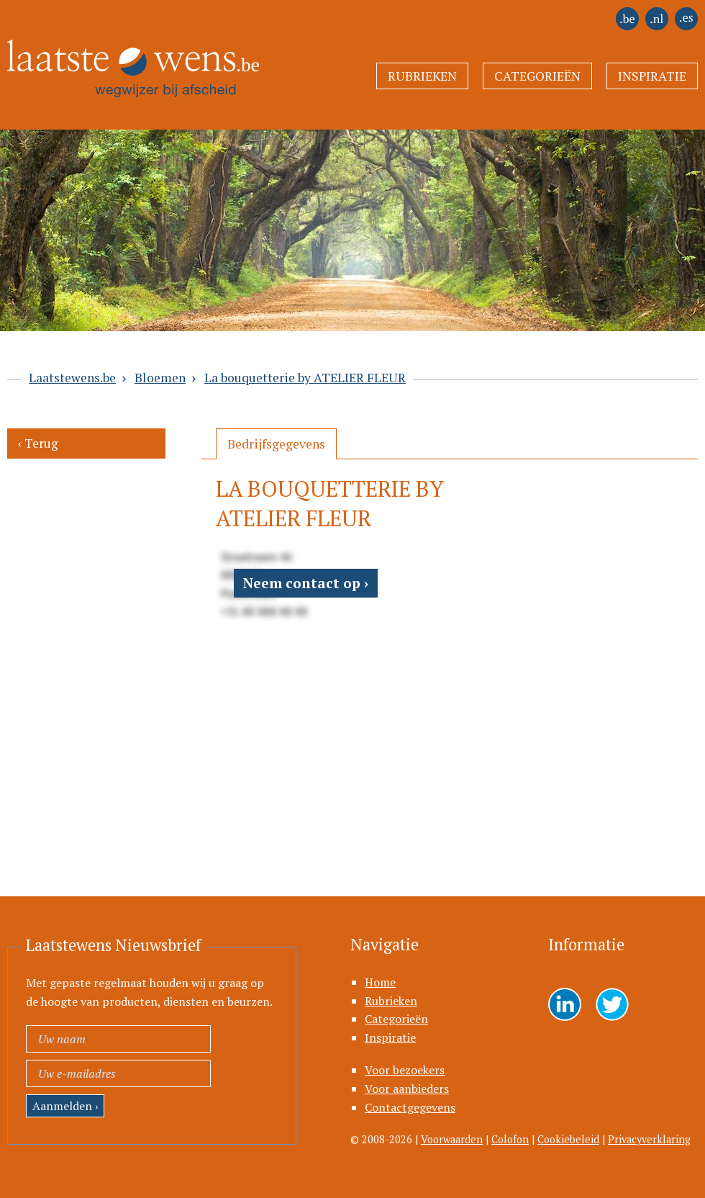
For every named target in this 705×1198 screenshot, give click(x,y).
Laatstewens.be (72, 377)
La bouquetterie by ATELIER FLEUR (305, 377)
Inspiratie (652, 76)
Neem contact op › (305, 583)
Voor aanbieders (407, 1088)
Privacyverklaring (649, 1139)
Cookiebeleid (568, 1139)
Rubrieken (422, 76)
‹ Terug (38, 443)
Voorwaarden (452, 1139)
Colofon (510, 1139)
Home (380, 982)
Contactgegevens (410, 1107)
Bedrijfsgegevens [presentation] (276, 444)
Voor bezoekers (405, 1070)
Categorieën (537, 76)
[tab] (276, 443)
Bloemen (160, 377)
